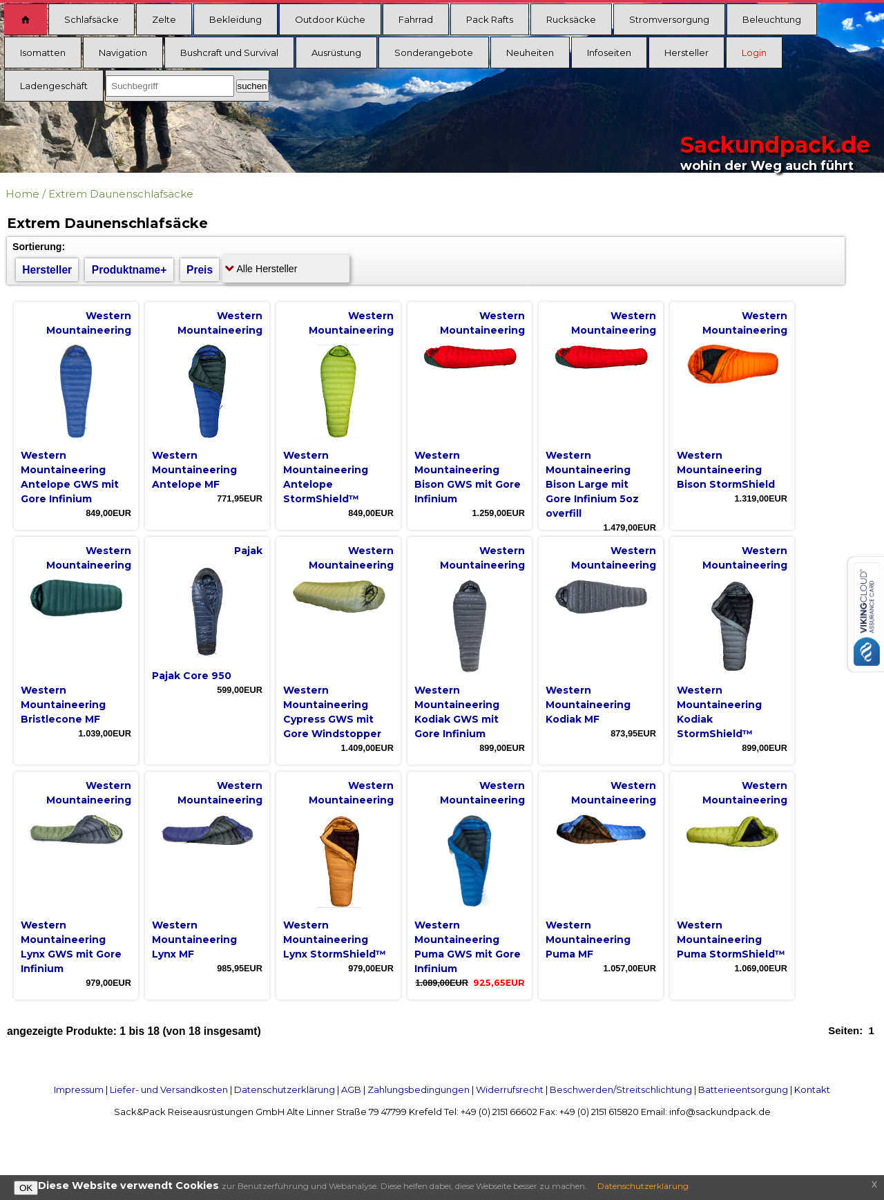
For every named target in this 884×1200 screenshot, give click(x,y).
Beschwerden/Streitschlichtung (621, 1089)
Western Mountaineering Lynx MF (194, 939)
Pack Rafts (489, 19)
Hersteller (686, 52)
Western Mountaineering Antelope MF (194, 470)
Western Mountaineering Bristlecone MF (63, 704)
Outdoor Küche (330, 19)
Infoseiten (609, 52)
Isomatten (43, 52)
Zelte (164, 19)
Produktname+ (129, 270)
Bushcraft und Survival (229, 52)
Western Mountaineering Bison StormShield (726, 470)
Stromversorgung (669, 19)
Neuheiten (530, 52)
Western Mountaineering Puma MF (588, 939)
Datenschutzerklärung (284, 1089)
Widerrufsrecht (510, 1089)
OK (25, 1188)
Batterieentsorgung (743, 1089)
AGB (351, 1089)
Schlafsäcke (91, 19)
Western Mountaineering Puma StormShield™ (731, 939)
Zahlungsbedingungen (418, 1089)
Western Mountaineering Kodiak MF (588, 704)
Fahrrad (415, 19)
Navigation (123, 52)
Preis (199, 270)
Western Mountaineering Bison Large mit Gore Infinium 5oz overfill (592, 484)
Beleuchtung (771, 19)
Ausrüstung (336, 52)
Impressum (79, 1089)
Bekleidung (235, 19)
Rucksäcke (571, 19)
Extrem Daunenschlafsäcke (120, 193)
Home (22, 193)
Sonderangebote (433, 52)
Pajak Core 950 (191, 675)
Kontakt (812, 1089)
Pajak (248, 550)
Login (754, 52)
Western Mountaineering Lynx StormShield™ (334, 939)
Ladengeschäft (54, 85)
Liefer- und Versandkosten (169, 1089)
